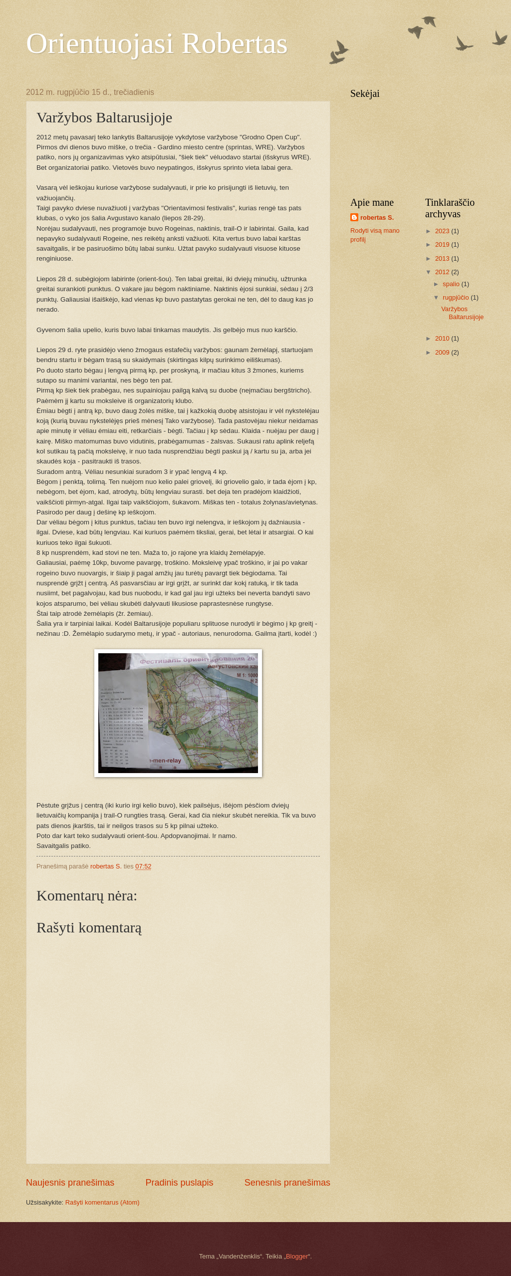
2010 (443, 338)
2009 (443, 352)
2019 (443, 244)
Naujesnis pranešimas (70, 1183)
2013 (443, 258)
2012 (443, 272)
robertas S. (377, 217)
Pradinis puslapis (179, 1183)
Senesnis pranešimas (287, 1183)
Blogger (297, 1256)
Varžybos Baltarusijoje (462, 312)
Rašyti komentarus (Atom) (102, 1202)
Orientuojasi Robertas (157, 42)
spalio (452, 284)
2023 (443, 231)
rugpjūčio (457, 297)
